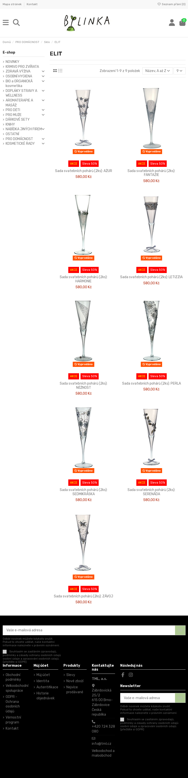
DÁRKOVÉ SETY (18, 119)
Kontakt (32, 4)
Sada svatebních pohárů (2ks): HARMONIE (83, 279)
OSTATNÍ (12, 134)
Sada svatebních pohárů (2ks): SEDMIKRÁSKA (83, 492)
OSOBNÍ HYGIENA (19, 76)
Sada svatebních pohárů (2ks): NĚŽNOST (83, 385)
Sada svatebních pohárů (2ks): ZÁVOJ (83, 596)
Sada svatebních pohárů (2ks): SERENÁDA (151, 492)
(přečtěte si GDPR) (15, 661)
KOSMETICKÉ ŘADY (20, 144)
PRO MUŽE (14, 115)
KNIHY (10, 124)
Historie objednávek (45, 695)
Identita (42, 681)
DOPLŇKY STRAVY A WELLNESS (21, 93)
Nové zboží (74, 681)
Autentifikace (47, 687)
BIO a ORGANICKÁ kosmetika (19, 83)
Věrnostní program (13, 719)
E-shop (9, 52)
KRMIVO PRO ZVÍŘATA (22, 67)
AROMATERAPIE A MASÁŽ (19, 102)
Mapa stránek (12, 4)
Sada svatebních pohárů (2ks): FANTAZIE (151, 173)
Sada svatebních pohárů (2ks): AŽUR (83, 171)
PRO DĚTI (13, 110)
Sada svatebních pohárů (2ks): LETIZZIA (151, 277)
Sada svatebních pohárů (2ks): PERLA (151, 383)
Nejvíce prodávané (74, 689)
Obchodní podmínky (13, 677)
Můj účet (43, 675)
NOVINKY (12, 62)
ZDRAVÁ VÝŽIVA (18, 71)
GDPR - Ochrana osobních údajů (13, 704)
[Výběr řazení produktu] (157, 70)
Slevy (70, 675)
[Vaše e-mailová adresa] (89, 630)
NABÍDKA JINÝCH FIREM (24, 129)
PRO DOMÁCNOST (19, 139)
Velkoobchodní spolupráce (17, 688)
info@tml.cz (101, 744)
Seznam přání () (171, 4)
